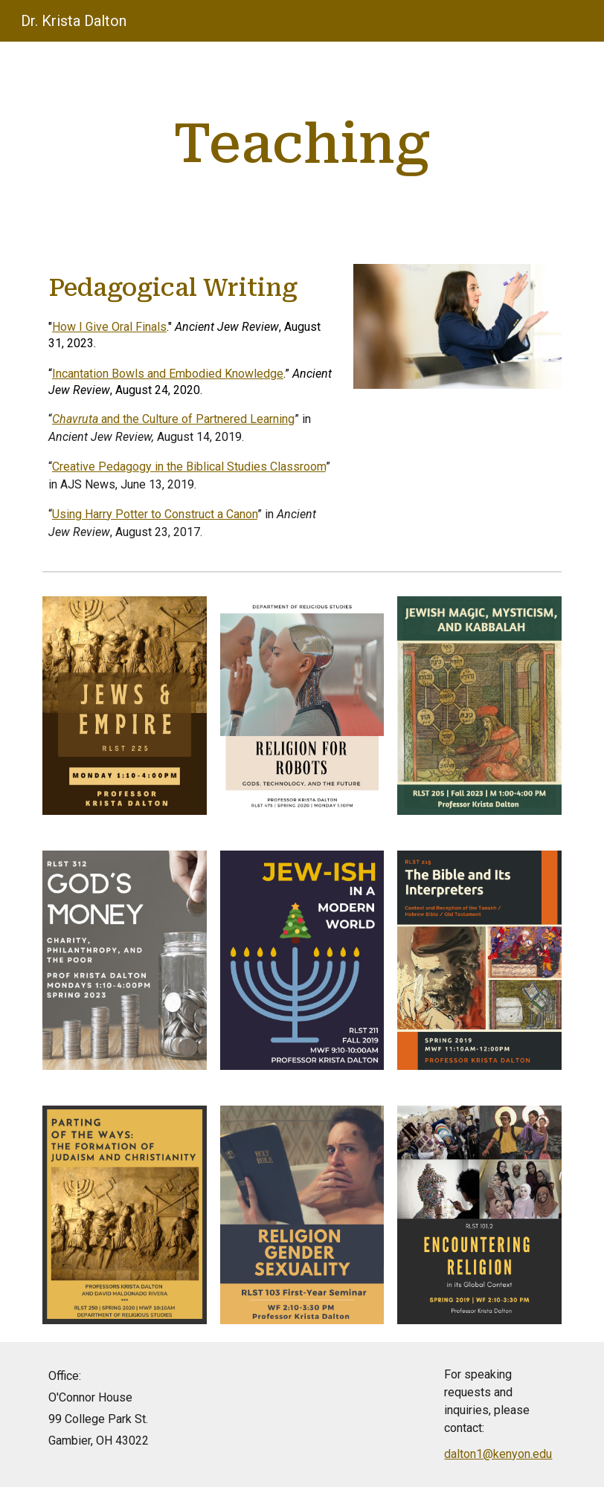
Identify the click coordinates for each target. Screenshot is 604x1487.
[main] (301, 144)
